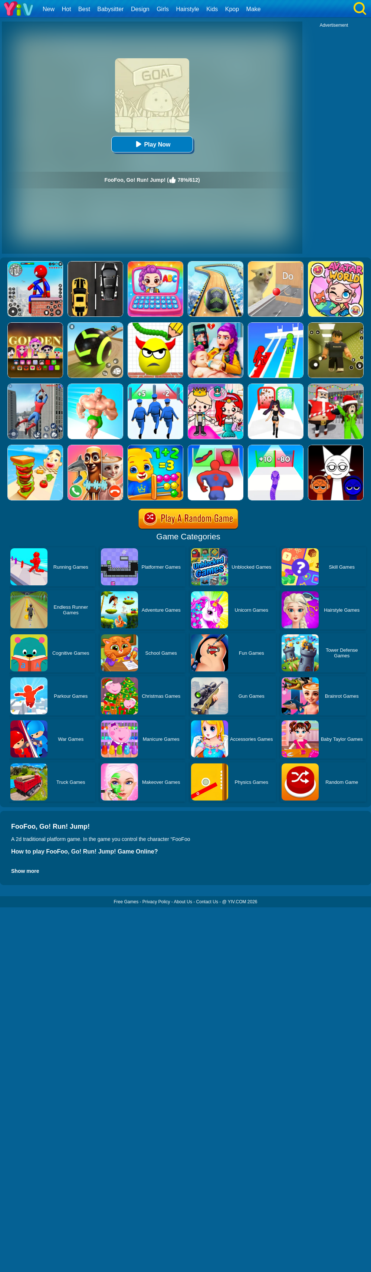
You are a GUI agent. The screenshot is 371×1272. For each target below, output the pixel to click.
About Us (183, 901)
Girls (163, 9)
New (49, 9)
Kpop (232, 9)
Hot (66, 9)
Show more (25, 871)
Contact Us (207, 901)
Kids (212, 9)
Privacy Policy (156, 901)
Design (140, 9)
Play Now (152, 144)
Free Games (126, 901)
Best (84, 9)
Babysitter (110, 9)
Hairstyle (187, 9)
